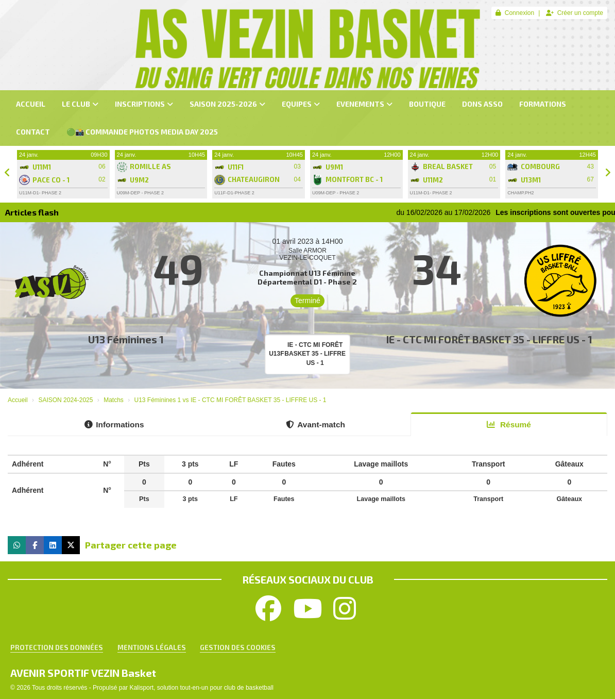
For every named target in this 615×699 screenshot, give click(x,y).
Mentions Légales (151, 647)
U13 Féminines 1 (126, 339)
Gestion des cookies (238, 647)
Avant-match (315, 424)
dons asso (482, 103)
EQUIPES (301, 103)
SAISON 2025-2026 (227, 103)
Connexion (515, 12)
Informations (114, 424)
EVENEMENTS (364, 103)
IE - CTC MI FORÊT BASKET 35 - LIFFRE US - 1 (489, 339)
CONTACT (33, 131)
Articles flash (32, 212)
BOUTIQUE (427, 103)
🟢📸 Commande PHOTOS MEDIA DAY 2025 (142, 131)
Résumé (509, 424)
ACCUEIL (30, 103)
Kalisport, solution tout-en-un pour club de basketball (201, 687)
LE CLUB (80, 103)
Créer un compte (574, 12)
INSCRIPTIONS (144, 103)
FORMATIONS (542, 103)
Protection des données (56, 647)
